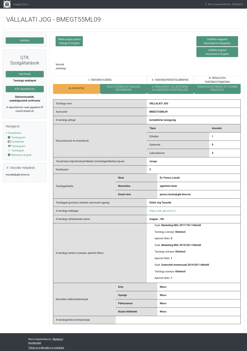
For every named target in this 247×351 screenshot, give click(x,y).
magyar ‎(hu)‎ (20, 4)
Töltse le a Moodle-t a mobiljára (46, 347)
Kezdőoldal (14, 133)
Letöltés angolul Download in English (217, 52)
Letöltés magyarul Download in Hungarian (217, 41)
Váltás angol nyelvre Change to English (69, 41)
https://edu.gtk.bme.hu (162, 210)
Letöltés (24, 40)
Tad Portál (25, 74)
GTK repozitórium (25, 88)
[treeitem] (25, 144)
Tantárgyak (17, 150)
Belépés (237, 4)
